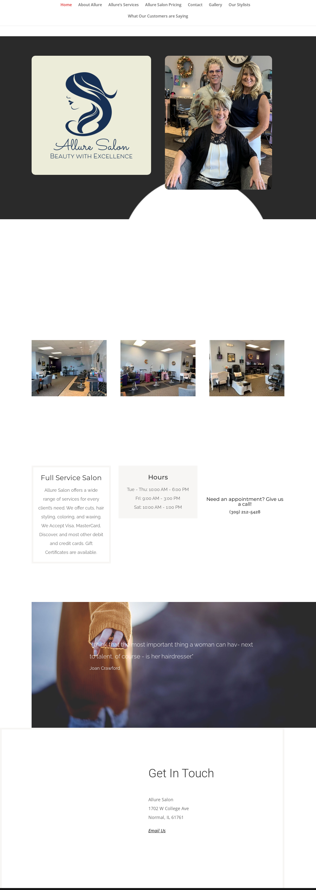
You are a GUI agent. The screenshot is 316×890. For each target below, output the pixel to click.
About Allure (90, 5)
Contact (195, 5)
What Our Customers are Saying (158, 16)
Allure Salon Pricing (163, 5)
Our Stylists (239, 5)
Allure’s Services (123, 5)
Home (66, 5)
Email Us (157, 831)
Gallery (215, 5)
